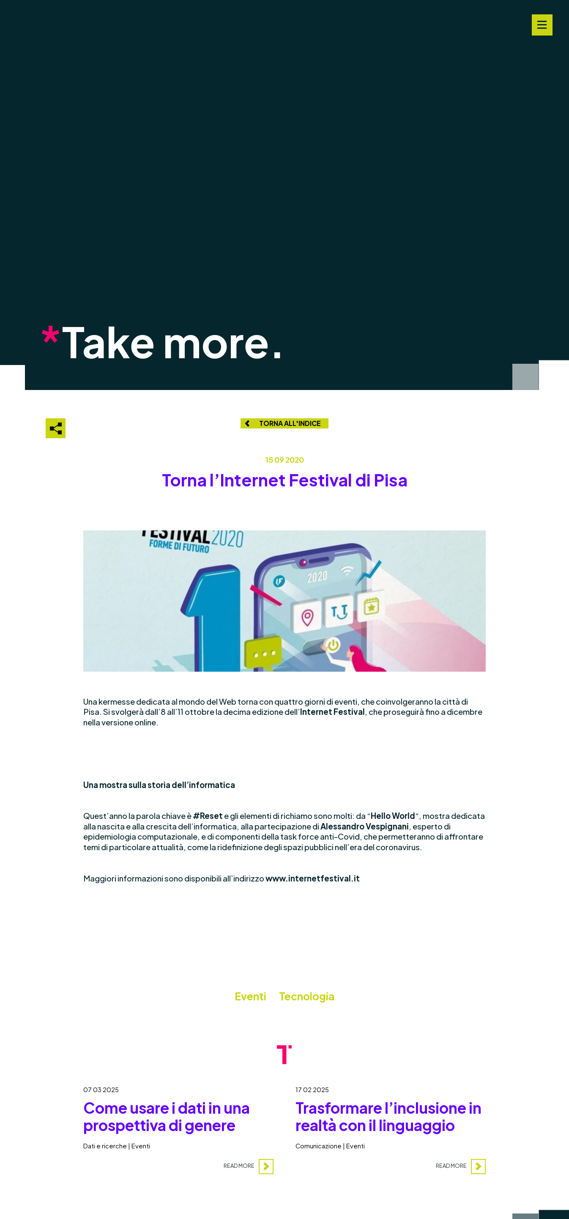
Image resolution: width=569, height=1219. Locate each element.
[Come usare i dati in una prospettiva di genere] (178, 1125)
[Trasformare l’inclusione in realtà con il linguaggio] (390, 1125)
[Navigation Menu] (542, 24)
